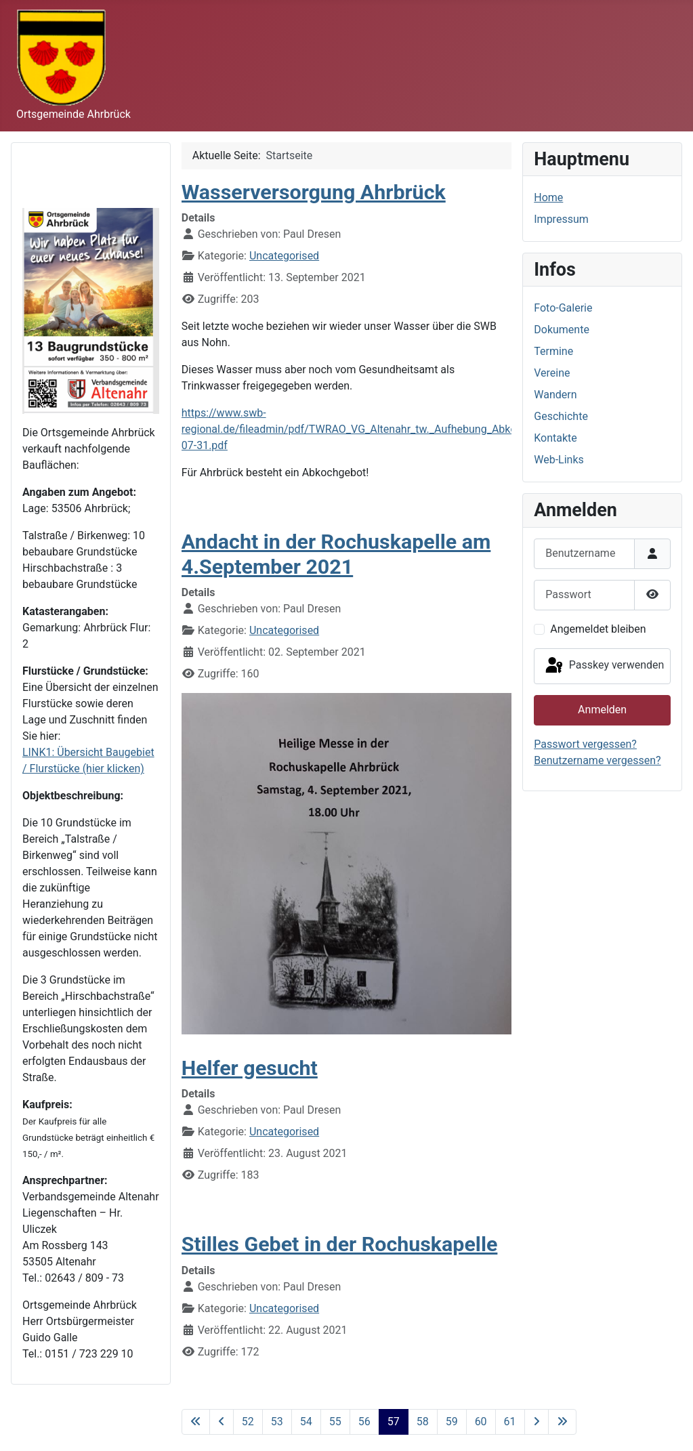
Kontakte (555, 438)
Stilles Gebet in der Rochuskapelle (340, 1244)
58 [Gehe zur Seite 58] (423, 1421)
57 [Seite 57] (393, 1421)
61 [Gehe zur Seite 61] (510, 1421)
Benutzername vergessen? (597, 760)
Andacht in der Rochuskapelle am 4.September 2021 (336, 554)
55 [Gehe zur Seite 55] (335, 1421)
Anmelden (602, 709)
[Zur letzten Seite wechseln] (562, 1422)
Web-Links (559, 459)
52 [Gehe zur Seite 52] (248, 1421)
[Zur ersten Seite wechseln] (196, 1422)
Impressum (561, 219)
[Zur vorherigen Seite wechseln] (221, 1422)
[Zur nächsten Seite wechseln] (536, 1422)
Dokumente (561, 329)
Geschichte (561, 416)
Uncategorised (284, 255)
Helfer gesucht (250, 1068)
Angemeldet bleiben (598, 629)
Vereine (552, 372)
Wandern (555, 394)
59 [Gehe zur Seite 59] (452, 1421)
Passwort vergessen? (585, 744)
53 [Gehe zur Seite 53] (277, 1421)
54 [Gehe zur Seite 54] (306, 1421)
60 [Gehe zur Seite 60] (481, 1421)
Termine (553, 351)
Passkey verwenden (603, 666)
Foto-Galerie (563, 307)
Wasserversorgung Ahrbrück (314, 192)
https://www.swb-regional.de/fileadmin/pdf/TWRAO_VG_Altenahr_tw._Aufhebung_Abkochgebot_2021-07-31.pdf (385, 429)
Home (548, 197)
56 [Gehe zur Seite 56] (364, 1421)
